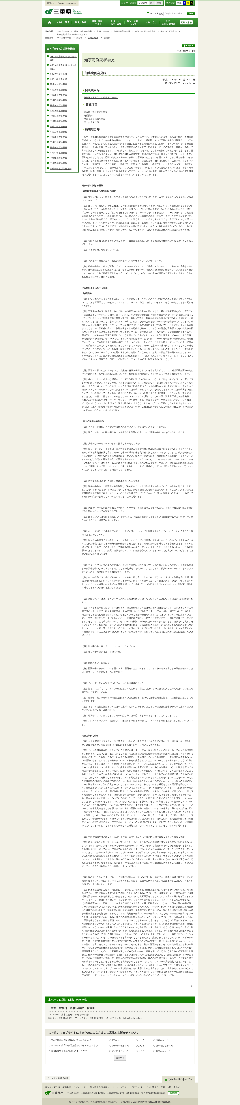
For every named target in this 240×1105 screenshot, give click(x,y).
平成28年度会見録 (58, 95)
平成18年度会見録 (58, 147)
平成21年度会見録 (58, 132)
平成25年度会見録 (169, 31)
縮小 (152, 3)
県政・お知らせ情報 (83, 31)
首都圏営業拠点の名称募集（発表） (101, 97)
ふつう (141, 1040)
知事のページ (103, 31)
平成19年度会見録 (58, 142)
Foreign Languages (67, 3)
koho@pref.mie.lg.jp (132, 1018)
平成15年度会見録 (58, 163)
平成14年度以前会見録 (60, 168)
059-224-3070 (132, 1093)
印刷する (188, 45)
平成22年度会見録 (58, 126)
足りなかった (162, 1040)
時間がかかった (163, 1051)
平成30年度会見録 (58, 84)
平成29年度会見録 (58, 89)
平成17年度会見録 (58, 152)
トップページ (63, 31)
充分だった (117, 1040)
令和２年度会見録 (58, 74)
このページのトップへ (180, 1079)
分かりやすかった (120, 1045)
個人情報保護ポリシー (100, 1087)
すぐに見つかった (120, 1051)
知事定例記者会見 (122, 31)
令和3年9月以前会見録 (145, 31)
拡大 (159, 3)
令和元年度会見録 (58, 79)
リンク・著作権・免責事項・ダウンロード (65, 1087)
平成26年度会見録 (58, 105)
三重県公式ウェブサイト (63, 11)
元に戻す (143, 3)
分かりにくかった (164, 1045)
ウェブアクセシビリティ (127, 1087)
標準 (179, 3)
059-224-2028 (65, 1018)
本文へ (50, 3)
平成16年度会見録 (58, 158)
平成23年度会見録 (58, 121)
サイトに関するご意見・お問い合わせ (162, 1087)
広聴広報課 (93, 38)
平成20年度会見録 (58, 137)
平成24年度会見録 (58, 116)
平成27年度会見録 (58, 100)
